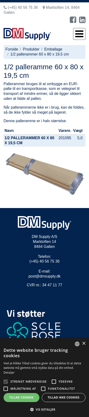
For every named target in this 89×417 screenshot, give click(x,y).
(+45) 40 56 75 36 (21, 7)
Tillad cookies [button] (21, 397)
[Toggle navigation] (79, 34)
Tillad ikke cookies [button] (64, 397)
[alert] (44, 377)
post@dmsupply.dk (44, 276)
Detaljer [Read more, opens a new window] (9, 373)
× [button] (83, 343)
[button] (44, 409)
